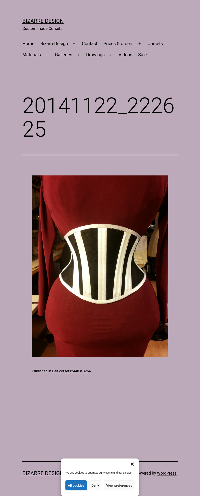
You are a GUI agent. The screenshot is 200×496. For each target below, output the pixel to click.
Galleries (63, 54)
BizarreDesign (54, 43)
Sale (142, 54)
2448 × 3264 (81, 371)
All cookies (76, 485)
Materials (31, 54)
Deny (95, 485)
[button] (132, 464)
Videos (125, 54)
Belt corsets (61, 371)
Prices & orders (118, 43)
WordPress (167, 473)
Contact (90, 43)
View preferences (119, 485)
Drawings (95, 54)
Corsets (155, 43)
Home (28, 43)
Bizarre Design (43, 21)
